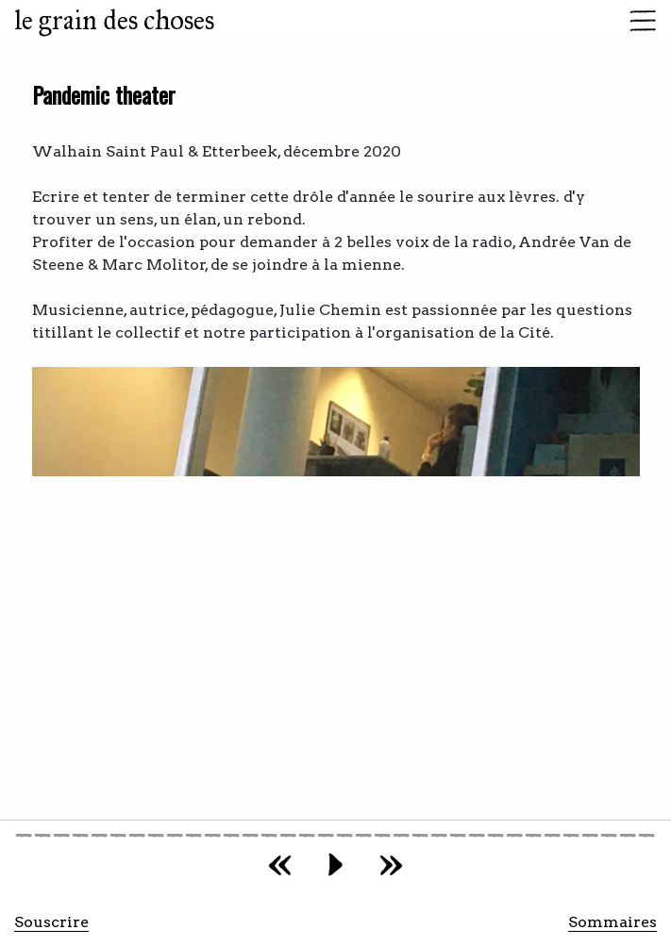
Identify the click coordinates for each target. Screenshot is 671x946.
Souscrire (51, 922)
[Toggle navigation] (637, 21)
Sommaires (612, 922)
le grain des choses (114, 20)
